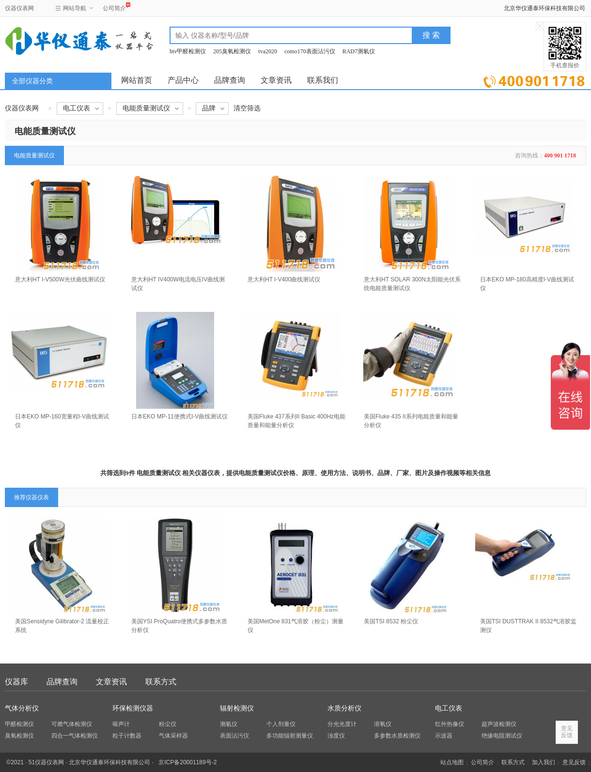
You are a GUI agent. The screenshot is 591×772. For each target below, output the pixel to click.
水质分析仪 (344, 708)
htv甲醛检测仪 (188, 51)
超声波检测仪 (499, 724)
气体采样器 (173, 735)
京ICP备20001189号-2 (187, 762)
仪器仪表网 (19, 8)
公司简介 (114, 7)
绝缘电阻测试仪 (502, 735)
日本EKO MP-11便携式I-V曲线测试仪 (179, 416)
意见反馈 (574, 762)
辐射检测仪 (237, 708)
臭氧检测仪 (19, 735)
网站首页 (136, 80)
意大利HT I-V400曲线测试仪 (284, 279)
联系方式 (160, 682)
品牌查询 (229, 80)
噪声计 (121, 724)
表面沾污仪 (234, 735)
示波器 (443, 735)
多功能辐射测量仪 (289, 735)
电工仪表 (448, 708)
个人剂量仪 (281, 724)
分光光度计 (342, 724)
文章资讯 (276, 80)
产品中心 (183, 80)
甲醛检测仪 (19, 724)
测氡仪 (228, 724)
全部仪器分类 (32, 81)
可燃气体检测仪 (71, 724)
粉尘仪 (167, 724)
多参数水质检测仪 (397, 735)
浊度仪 (336, 735)
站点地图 (452, 762)
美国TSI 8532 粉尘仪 (391, 621)
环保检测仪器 (132, 708)
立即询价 (534, 80)
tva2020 (267, 51)
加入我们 (543, 762)
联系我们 (322, 80)
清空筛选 (247, 108)
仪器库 (16, 682)
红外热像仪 (449, 724)
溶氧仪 (382, 724)
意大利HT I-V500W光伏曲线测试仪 (60, 279)
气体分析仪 (22, 708)
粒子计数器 (126, 735)
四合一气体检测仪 (74, 735)
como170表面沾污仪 (309, 51)
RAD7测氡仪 (358, 51)
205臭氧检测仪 (232, 51)
